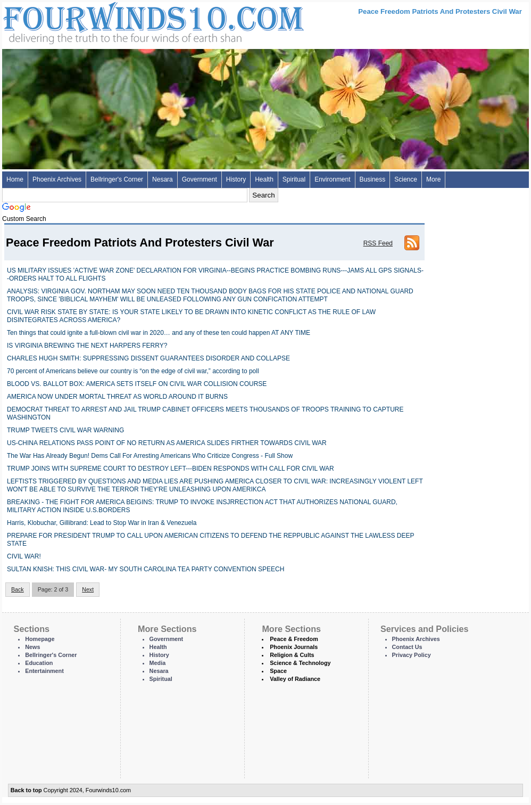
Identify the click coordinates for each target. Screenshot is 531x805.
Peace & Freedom (294, 639)
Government (199, 179)
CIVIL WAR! (24, 556)
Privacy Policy (411, 655)
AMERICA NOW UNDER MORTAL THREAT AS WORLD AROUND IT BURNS (117, 396)
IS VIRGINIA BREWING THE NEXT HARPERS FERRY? (87, 345)
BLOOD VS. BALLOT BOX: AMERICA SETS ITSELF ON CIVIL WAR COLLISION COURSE (137, 384)
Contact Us (407, 647)
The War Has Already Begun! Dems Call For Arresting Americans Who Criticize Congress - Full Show (150, 455)
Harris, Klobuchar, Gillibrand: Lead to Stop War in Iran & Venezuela (101, 523)
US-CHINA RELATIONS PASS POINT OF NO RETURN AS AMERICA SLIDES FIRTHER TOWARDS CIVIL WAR (167, 443)
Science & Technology (300, 663)
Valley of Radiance (295, 679)
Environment (332, 179)
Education (39, 663)
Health (264, 179)
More (433, 179)
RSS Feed (378, 243)
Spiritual (294, 179)
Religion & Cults (292, 655)
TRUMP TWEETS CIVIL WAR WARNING (65, 430)
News (32, 647)
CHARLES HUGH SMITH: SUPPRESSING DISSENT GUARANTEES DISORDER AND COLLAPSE (148, 358)
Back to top (26, 790)
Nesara (162, 179)
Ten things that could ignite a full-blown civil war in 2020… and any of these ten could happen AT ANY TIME (158, 332)
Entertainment (44, 671)
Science (405, 179)
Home (14, 179)
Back (17, 589)
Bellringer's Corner (116, 179)
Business (373, 179)
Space (278, 671)
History (236, 179)
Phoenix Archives (56, 179)
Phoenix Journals (294, 647)
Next (88, 589)
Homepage (39, 639)
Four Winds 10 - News (108, 21)
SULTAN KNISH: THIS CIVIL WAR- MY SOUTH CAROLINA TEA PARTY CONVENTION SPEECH (145, 569)
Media (158, 663)
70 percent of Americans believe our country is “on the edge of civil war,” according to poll (133, 371)
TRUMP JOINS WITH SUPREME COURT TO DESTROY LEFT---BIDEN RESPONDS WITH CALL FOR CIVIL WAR (170, 468)
